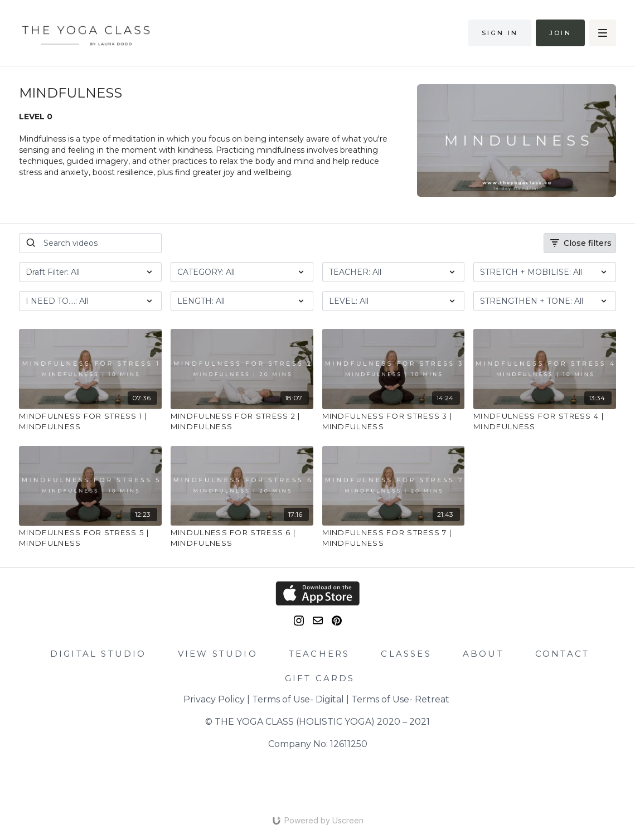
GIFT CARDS (320, 678)
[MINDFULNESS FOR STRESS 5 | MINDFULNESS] (90, 538)
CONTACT (562, 653)
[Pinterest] (337, 620)
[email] (318, 620)
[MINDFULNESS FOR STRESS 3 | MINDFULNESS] (393, 422)
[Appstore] (317, 593)
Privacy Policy (214, 699)
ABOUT (483, 653)
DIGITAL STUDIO (98, 653)
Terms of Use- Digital (298, 699)
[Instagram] (299, 621)
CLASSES (406, 653)
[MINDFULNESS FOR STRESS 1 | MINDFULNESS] (90, 422)
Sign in (500, 33)
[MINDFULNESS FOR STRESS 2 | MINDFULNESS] (242, 422)
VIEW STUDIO (218, 653)
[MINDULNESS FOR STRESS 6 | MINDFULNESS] (242, 538)
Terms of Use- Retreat (400, 699)
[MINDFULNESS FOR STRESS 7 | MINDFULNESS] (393, 538)
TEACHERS (319, 653)
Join (560, 33)
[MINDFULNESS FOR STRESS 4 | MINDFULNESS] (544, 422)
